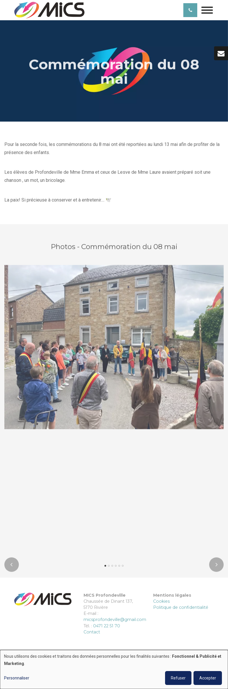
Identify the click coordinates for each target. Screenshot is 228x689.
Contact (92, 632)
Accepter (207, 678)
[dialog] (114, 669)
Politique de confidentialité (180, 607)
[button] (105, 567)
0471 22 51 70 (106, 625)
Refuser (178, 678)
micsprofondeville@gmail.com (115, 619)
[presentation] (11, 566)
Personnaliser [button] (16, 678)
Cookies (161, 601)
